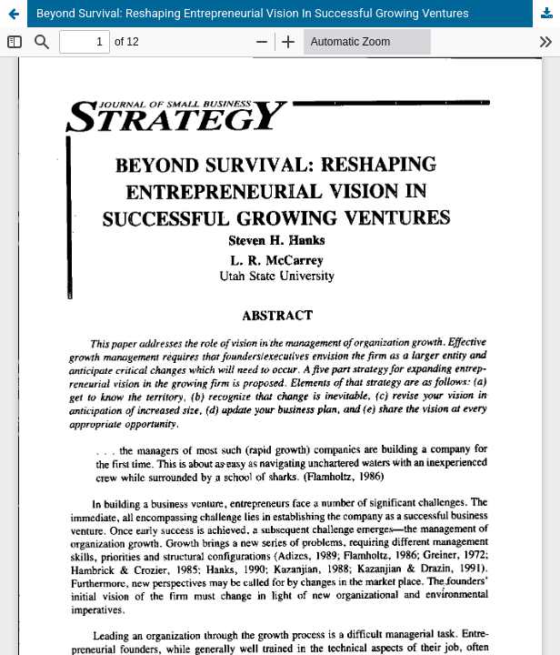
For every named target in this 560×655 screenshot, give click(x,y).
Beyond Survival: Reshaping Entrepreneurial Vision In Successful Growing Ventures (252, 13)
